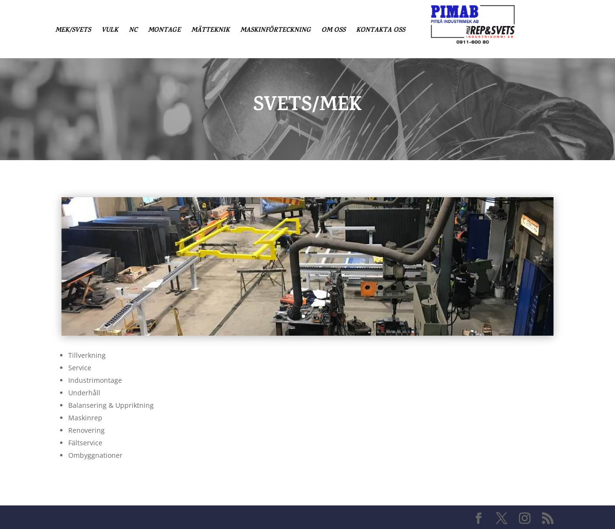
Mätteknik (210, 31)
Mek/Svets (73, 31)
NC (133, 31)
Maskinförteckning (275, 31)
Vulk (109, 31)
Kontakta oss (380, 31)
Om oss (333, 31)
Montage (164, 31)
